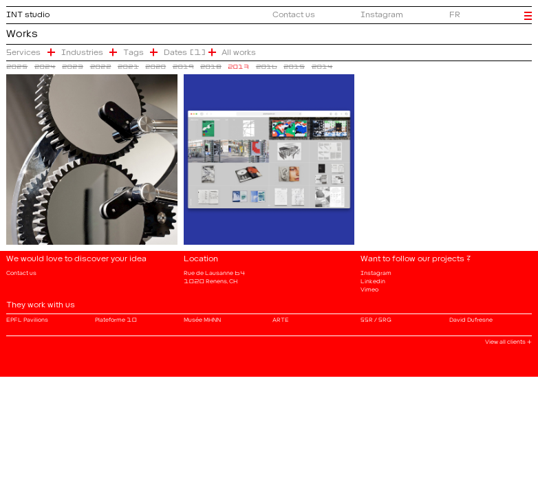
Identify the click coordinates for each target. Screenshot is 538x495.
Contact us (293, 12)
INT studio (28, 12)
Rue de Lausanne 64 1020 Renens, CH (215, 275)
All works (239, 50)
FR (454, 12)
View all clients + (508, 340)
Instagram (382, 12)
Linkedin (373, 280)
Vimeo (369, 288)
